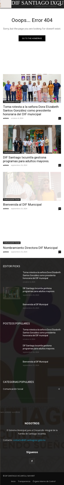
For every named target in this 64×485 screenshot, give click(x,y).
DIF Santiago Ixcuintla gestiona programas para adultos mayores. (26, 159)
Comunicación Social (12, 102)
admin (6, 118)
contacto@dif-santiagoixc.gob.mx (29, 440)
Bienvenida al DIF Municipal (22, 204)
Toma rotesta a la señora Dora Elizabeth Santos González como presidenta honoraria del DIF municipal (31, 110)
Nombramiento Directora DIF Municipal (30, 248)
